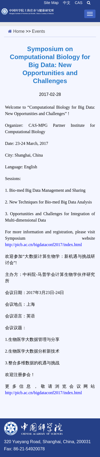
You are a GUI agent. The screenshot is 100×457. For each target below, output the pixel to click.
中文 (66, 3)
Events (38, 31)
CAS (78, 3)
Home (19, 31)
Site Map (51, 3)
